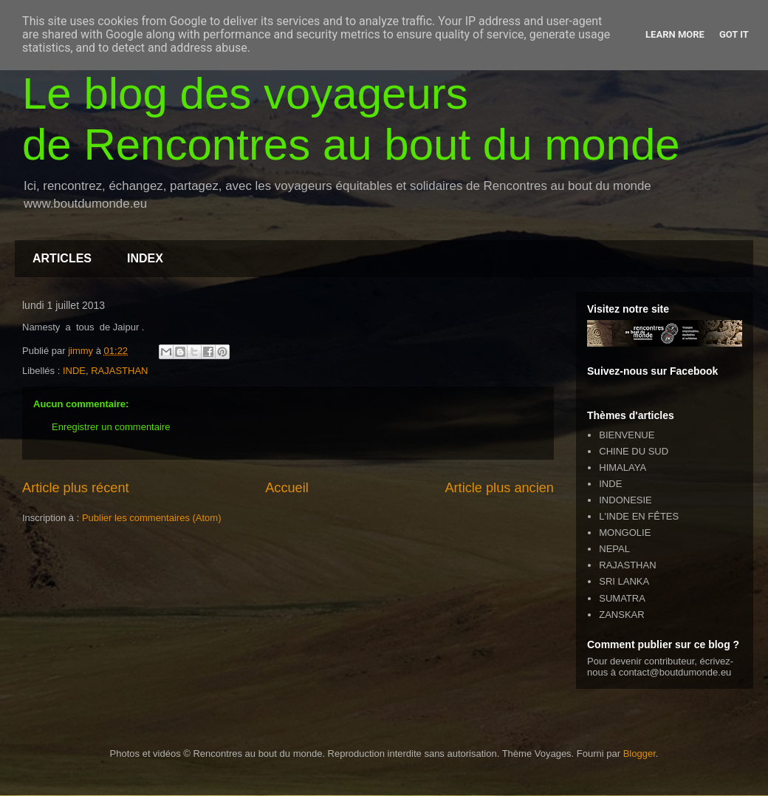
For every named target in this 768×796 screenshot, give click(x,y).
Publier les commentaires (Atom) (152, 517)
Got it (734, 34)
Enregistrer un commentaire (111, 426)
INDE (74, 370)
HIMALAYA (622, 467)
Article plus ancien (499, 487)
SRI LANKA (624, 581)
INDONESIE (625, 500)
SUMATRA (622, 598)
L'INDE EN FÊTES (639, 516)
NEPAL (614, 548)
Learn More (674, 34)
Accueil (287, 487)
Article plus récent (75, 487)
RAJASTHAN (119, 370)
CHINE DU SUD (633, 451)
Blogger (639, 753)
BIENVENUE (626, 434)
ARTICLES (62, 258)
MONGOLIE (625, 532)
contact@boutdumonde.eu (675, 672)
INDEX (145, 258)
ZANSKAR (621, 614)
